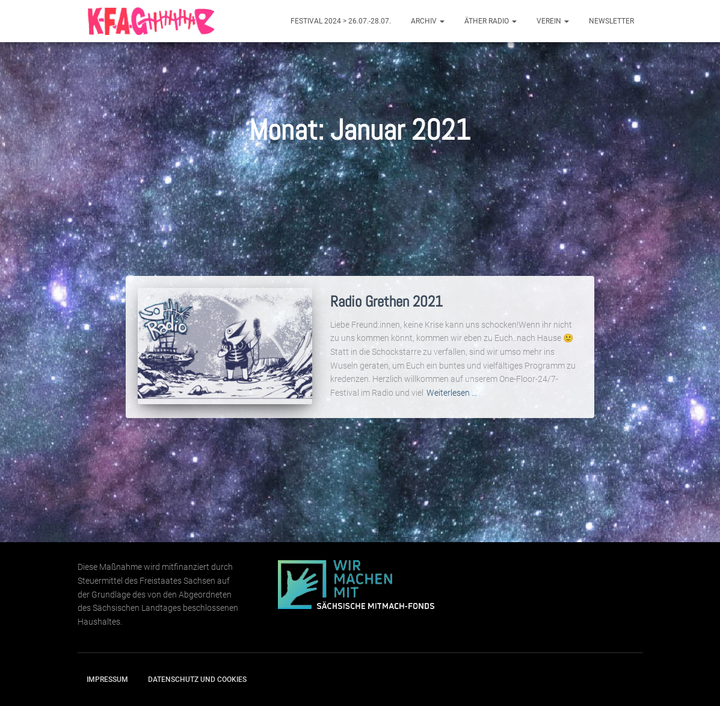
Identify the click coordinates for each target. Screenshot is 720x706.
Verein (553, 21)
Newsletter (611, 21)
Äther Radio (490, 21)
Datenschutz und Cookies (197, 679)
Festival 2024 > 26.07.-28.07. (341, 21)
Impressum (107, 679)
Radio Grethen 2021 (386, 301)
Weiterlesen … (451, 393)
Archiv (428, 21)
